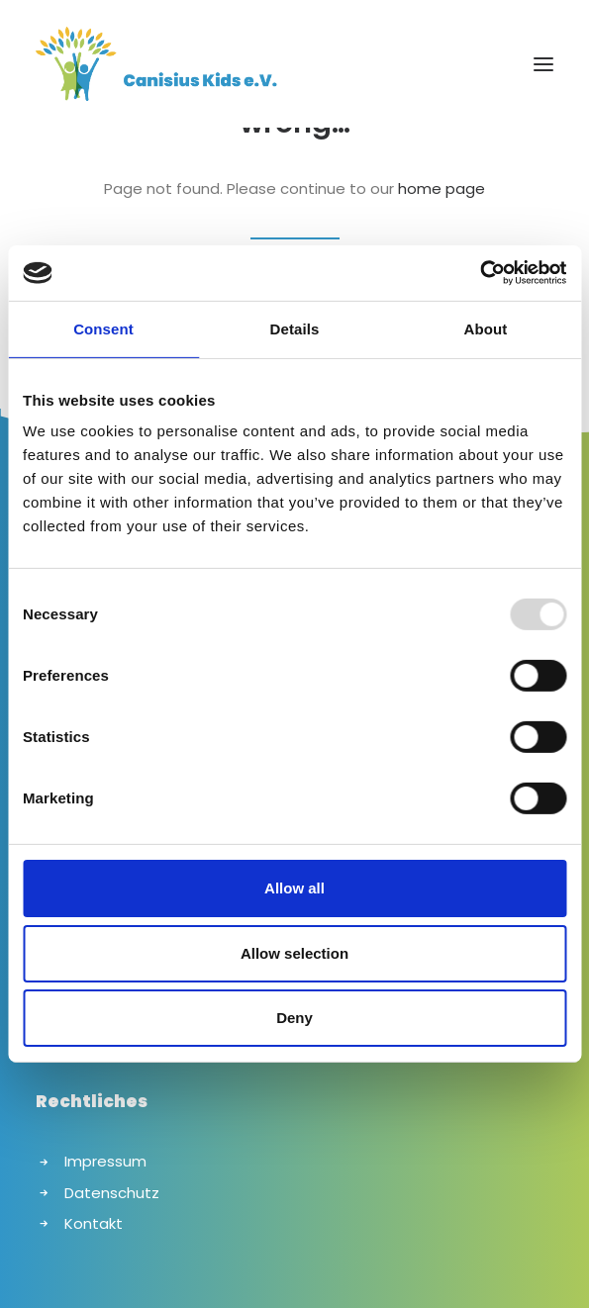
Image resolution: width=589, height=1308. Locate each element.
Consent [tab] (103, 328)
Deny (294, 1017)
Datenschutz (111, 1192)
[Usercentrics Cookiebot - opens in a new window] (479, 273)
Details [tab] (295, 328)
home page (441, 188)
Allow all (294, 888)
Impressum (105, 1161)
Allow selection (294, 953)
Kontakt (93, 1223)
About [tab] (486, 328)
